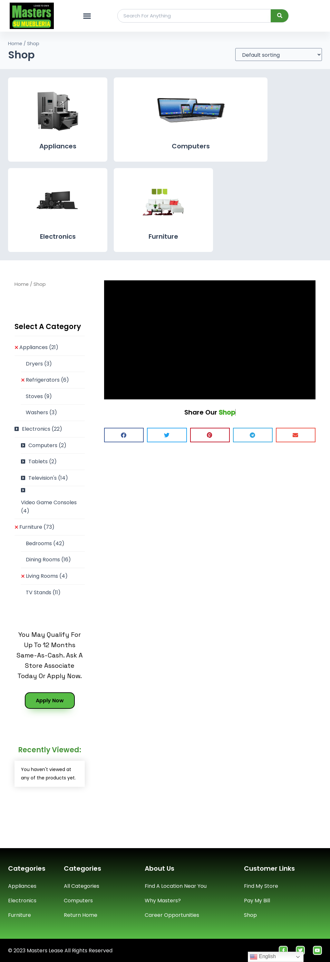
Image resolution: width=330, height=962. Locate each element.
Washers (41, 412)
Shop (250, 915)
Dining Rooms (48, 559)
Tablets (42, 461)
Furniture (163, 236)
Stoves (39, 396)
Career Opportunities (172, 915)
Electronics (58, 236)
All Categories (81, 886)
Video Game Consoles (49, 507)
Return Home (80, 915)
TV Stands (43, 592)
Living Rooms (47, 576)
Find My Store (261, 886)
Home (15, 43)
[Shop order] (278, 54)
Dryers (39, 363)
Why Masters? (163, 900)
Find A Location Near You (176, 886)
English (263, 957)
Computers (191, 146)
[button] (87, 15)
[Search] (279, 15)
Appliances (57, 146)
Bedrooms (45, 543)
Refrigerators (47, 380)
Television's (48, 478)
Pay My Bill (257, 900)
